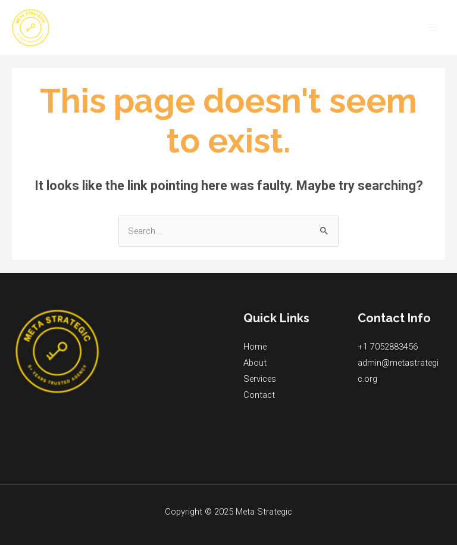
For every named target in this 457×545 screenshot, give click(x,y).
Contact (259, 395)
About (255, 362)
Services (259, 378)
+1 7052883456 (388, 346)
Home (255, 346)
